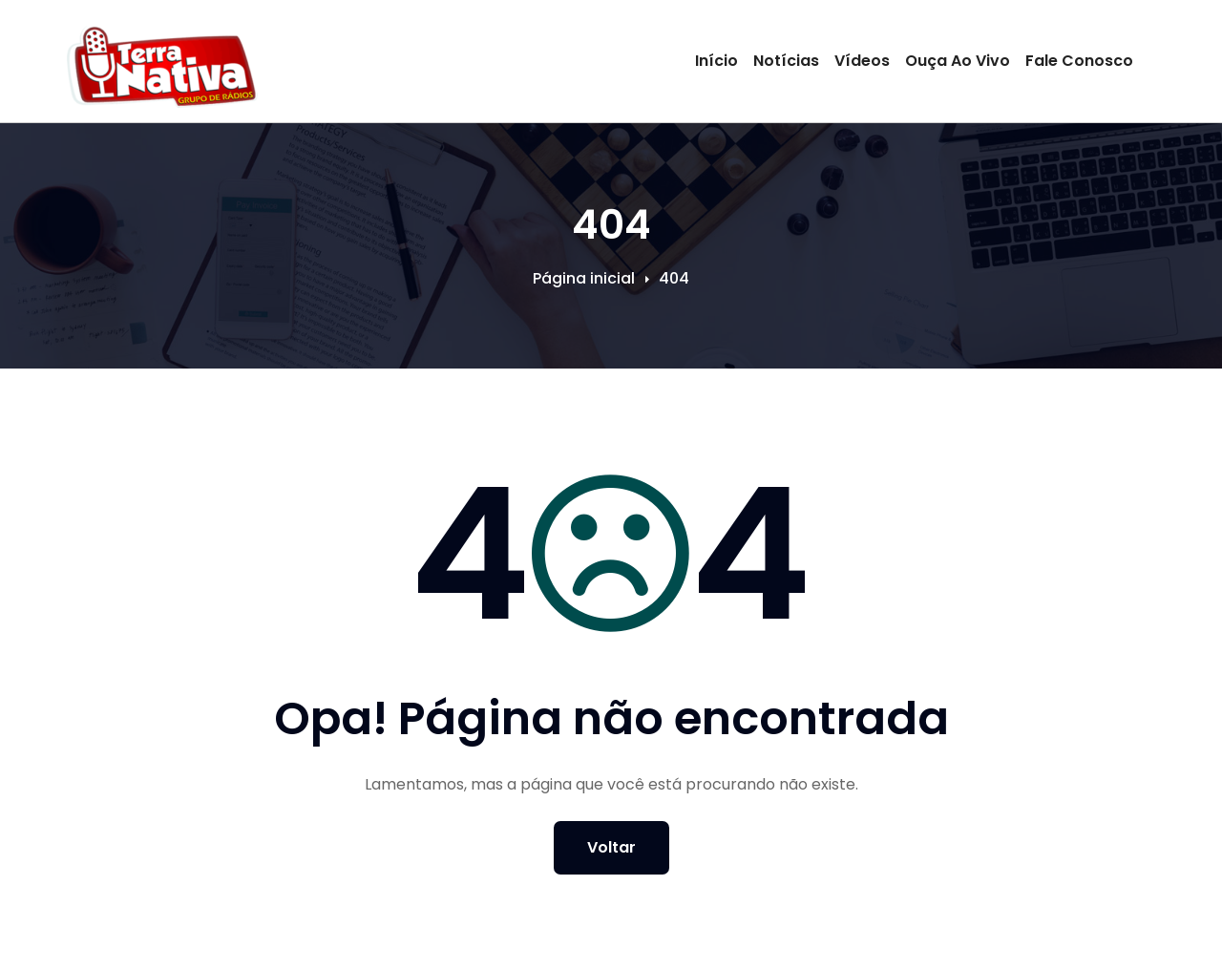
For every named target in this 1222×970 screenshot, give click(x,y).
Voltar (611, 847)
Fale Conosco (1079, 61)
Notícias (786, 61)
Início (716, 61)
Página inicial (584, 278)
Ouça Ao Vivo (957, 61)
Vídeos (862, 61)
